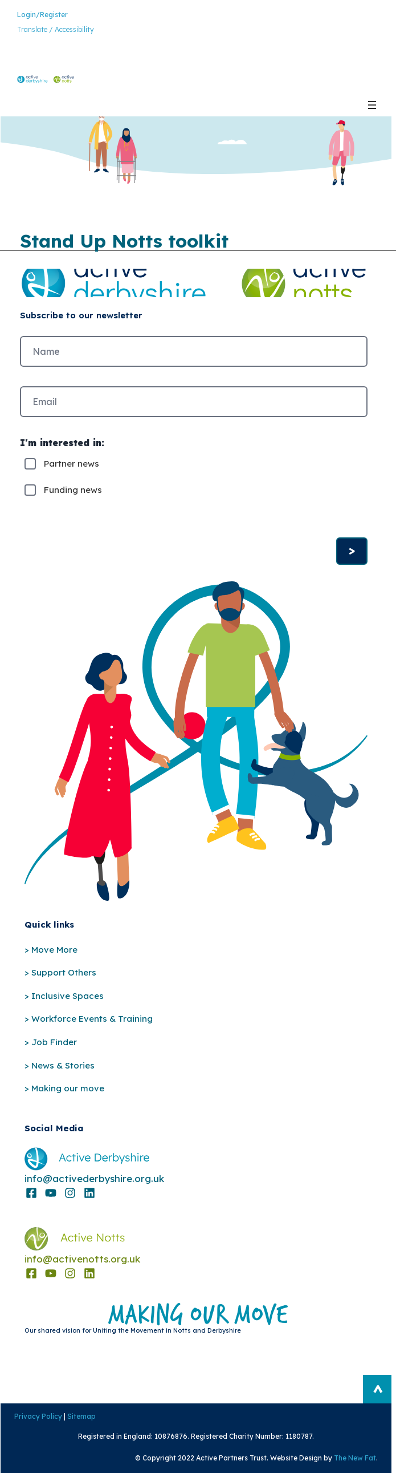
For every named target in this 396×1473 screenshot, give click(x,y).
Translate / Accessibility (55, 29)
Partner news (71, 463)
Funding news (73, 489)
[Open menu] (372, 105)
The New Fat (355, 1458)
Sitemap (81, 1416)
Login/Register (42, 14)
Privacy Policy (38, 1416)
